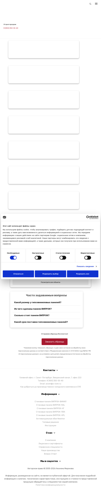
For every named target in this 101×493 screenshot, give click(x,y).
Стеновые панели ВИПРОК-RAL (50, 405)
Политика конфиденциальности (50, 485)
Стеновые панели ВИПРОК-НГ (50, 408)
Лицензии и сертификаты (50, 443)
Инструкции (50, 425)
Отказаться (18, 274)
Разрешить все (82, 274)
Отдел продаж (10, 24)
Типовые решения (50, 422)
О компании (50, 440)
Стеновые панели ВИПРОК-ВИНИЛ (50, 401)
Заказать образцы (54, 341)
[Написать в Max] (11, 31)
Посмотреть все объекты (50, 282)
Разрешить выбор (50, 274)
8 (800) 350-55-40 (11, 28)
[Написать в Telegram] (5, 31)
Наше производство (50, 450)
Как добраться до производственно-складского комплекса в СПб (50, 387)
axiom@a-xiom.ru (53, 384)
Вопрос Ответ (50, 454)
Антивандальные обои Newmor (50, 419)
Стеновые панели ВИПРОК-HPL (50, 415)
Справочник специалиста (50, 447)
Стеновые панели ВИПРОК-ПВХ (50, 412)
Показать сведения (85, 266)
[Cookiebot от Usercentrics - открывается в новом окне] (88, 217)
